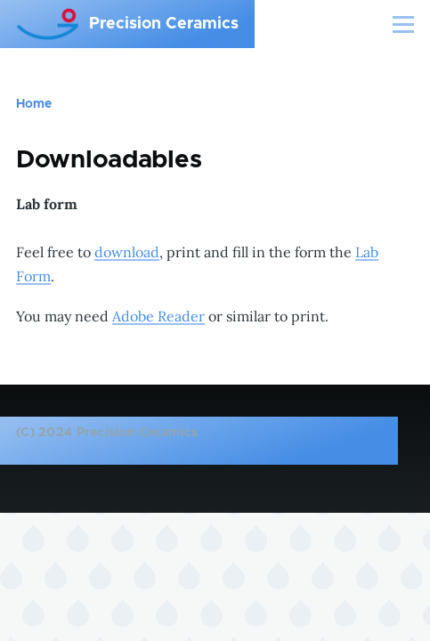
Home (34, 104)
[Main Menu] (403, 24)
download (126, 252)
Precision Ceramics (164, 24)
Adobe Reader (158, 316)
